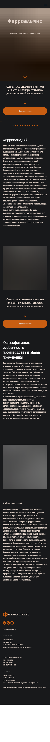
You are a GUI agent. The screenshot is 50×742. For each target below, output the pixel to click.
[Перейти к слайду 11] (37, 162)
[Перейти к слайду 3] (17, 162)
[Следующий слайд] (47, 140)
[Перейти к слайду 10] (34, 162)
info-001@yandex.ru (9, 718)
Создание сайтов (9, 666)
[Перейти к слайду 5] (22, 162)
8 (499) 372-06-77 (8, 713)
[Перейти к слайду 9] (32, 162)
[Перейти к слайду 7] (27, 162)
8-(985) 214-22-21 (8, 715)
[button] (25, 111)
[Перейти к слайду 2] (15, 162)
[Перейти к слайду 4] (20, 162)
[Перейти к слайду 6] (25, 162)
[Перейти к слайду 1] (13, 162)
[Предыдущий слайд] (2, 140)
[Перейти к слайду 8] (29, 162)
